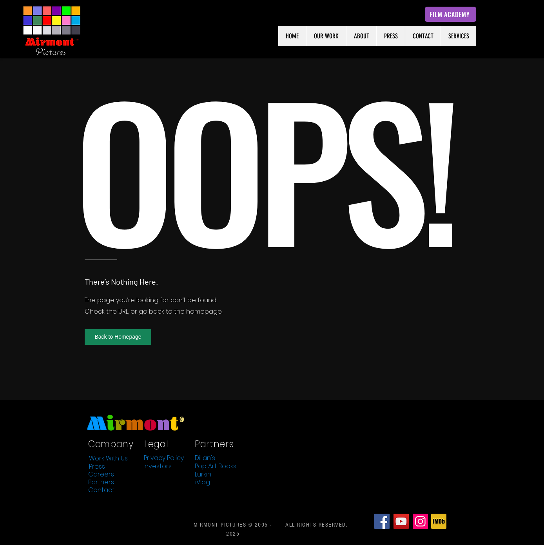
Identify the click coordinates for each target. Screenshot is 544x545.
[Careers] (101, 474)
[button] (118, 337)
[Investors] (157, 466)
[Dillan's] (205, 458)
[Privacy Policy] (163, 458)
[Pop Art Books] (215, 466)
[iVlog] (202, 482)
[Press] (96, 466)
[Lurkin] (203, 474)
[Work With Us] (108, 458)
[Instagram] (420, 521)
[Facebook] (382, 521)
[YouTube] (401, 521)
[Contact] (101, 490)
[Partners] (101, 482)
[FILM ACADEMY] (450, 14)
